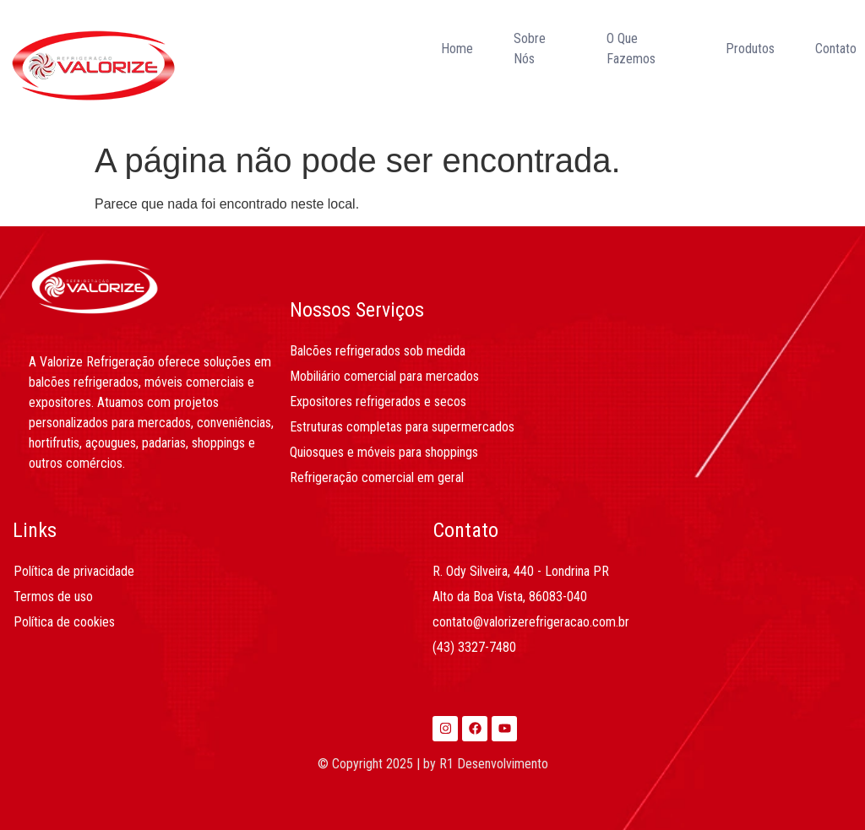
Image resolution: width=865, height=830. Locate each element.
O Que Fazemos (631, 48)
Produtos (750, 49)
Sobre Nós (530, 48)
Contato (836, 49)
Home (457, 49)
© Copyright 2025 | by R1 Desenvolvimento (433, 764)
